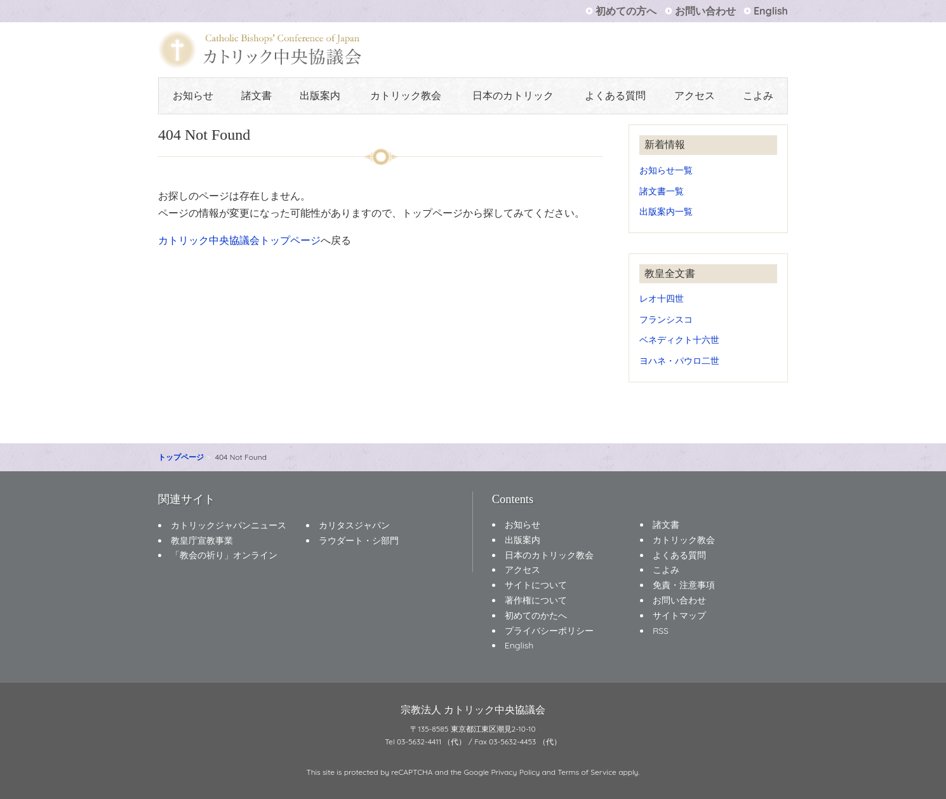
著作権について (536, 600)
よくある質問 (615, 95)
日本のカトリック (513, 95)
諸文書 (256, 95)
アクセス (694, 95)
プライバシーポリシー (549, 630)
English (771, 10)
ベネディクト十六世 (679, 339)
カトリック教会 (405, 95)
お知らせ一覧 (666, 169)
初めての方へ (626, 10)
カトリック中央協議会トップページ (239, 240)
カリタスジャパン (354, 525)
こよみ (758, 95)
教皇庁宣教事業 (202, 540)
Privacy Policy (515, 772)
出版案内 (320, 95)
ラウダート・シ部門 (359, 540)
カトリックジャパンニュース (228, 525)
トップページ (181, 457)
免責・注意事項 (684, 585)
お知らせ (193, 95)
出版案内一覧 (666, 211)
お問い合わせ (705, 10)
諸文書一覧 (661, 190)
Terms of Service (586, 772)
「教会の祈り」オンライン (224, 555)
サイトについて (536, 585)
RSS (661, 630)
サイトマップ (679, 615)
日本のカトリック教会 (549, 555)
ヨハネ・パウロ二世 (679, 360)
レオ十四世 (661, 298)
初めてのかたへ (536, 615)
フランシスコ (666, 319)
